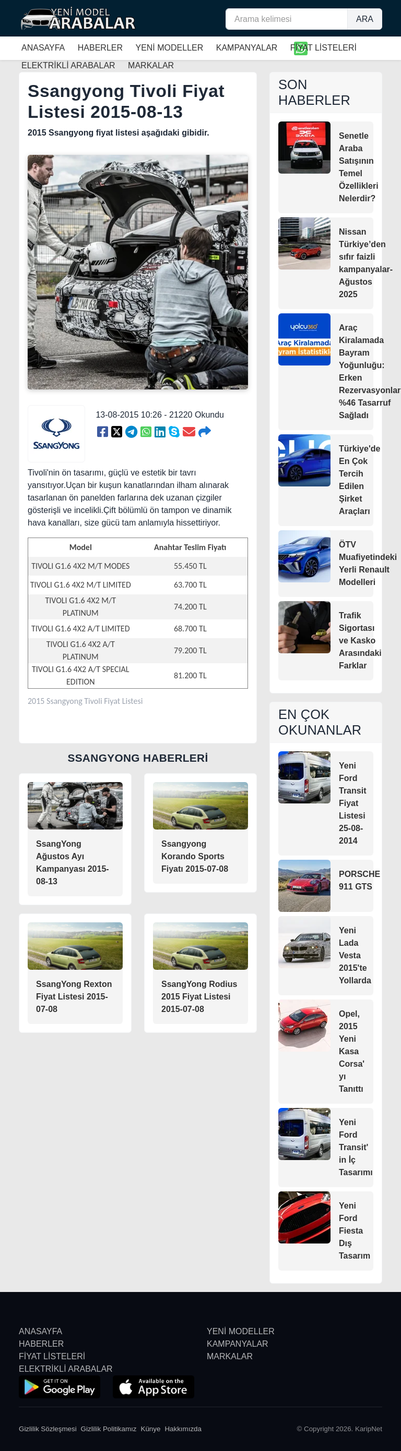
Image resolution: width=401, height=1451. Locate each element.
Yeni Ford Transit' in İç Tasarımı (356, 1147)
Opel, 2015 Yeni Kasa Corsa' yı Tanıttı (351, 1051)
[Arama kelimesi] (287, 19)
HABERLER (100, 47)
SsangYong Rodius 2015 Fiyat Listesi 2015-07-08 (199, 997)
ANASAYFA (43, 47)
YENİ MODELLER (169, 47)
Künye (151, 1429)
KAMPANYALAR (247, 47)
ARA (364, 19)
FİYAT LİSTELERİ (323, 47)
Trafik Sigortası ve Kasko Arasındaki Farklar (360, 640)
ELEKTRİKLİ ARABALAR (66, 1368)
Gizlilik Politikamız (109, 1429)
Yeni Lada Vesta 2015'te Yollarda (355, 955)
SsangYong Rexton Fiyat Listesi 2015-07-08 (74, 997)
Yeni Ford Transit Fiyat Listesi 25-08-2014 (352, 803)
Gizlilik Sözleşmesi (48, 1429)
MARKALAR (230, 1356)
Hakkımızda (183, 1429)
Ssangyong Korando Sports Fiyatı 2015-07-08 (194, 856)
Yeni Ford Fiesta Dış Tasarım (354, 1230)
